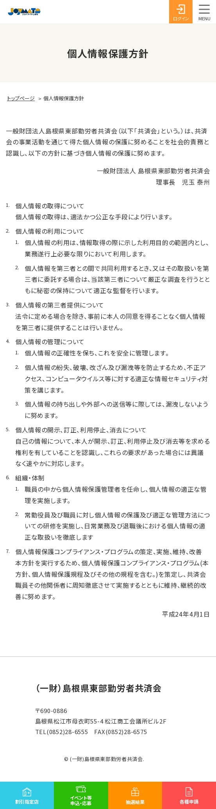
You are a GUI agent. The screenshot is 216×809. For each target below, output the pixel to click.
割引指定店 (27, 801)
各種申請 (189, 801)
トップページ (21, 98)
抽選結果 (135, 801)
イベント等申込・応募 (81, 800)
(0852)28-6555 (67, 731)
